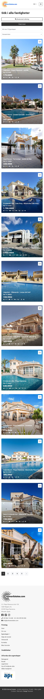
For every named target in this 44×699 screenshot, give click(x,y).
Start (2, 628)
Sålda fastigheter (6, 669)
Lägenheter (4, 664)
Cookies (13, 691)
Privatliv (31, 689)
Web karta (20, 691)
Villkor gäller (37, 689)
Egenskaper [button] (5, 634)
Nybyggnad (4, 659)
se (34, 4)
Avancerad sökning (22, 19)
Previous (3, 59)
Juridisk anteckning (22, 689)
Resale (3, 661)
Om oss (3, 631)
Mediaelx (30, 691)
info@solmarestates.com (9, 620)
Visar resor (22, 24)
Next (40, 59)
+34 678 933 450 (20, 618)
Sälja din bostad (6, 637)
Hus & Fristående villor (8, 666)
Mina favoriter (5, 645)
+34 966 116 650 (7, 618)
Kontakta (4, 642)
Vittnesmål (4, 639)
